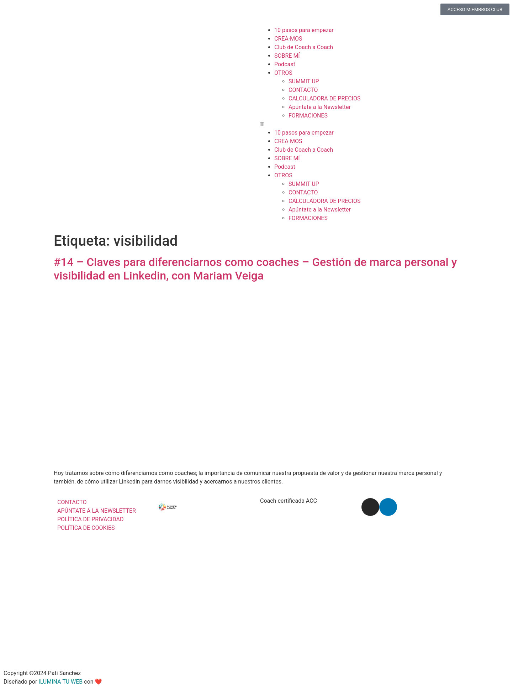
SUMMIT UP (304, 81)
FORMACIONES (308, 115)
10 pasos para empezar (304, 30)
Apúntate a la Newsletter (320, 107)
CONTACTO (303, 90)
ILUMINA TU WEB (60, 681)
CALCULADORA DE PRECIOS (325, 98)
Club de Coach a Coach (303, 47)
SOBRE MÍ (287, 55)
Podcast (284, 64)
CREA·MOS (288, 38)
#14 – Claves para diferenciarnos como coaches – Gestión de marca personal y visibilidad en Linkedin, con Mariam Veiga (255, 268)
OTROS (283, 72)
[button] (383, 124)
